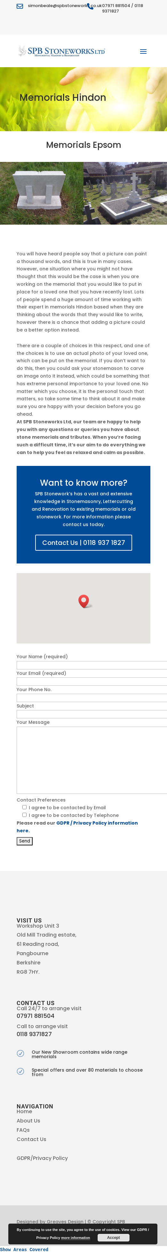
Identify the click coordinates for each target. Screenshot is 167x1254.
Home (24, 1111)
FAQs (23, 1130)
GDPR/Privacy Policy (42, 1158)
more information (75, 1238)
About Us (28, 1120)
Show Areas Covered (24, 1249)
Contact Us (31, 1139)
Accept (113, 1237)
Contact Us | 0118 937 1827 (83, 542)
